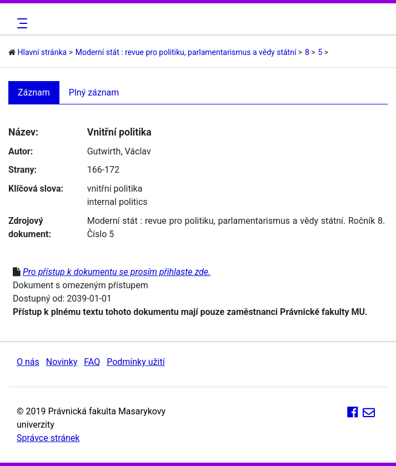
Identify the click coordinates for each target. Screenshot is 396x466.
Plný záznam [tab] (94, 92)
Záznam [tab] (34, 92)
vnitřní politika (115, 188)
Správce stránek (48, 438)
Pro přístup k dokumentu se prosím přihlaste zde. (116, 272)
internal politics (117, 202)
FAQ (92, 362)
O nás (28, 362)
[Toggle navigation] (20, 23)
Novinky (62, 362)
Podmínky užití (135, 362)
